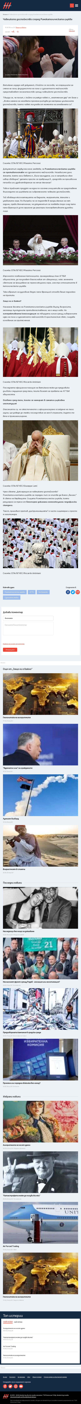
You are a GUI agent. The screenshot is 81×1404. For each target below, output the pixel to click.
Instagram (16, 1386)
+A (12, 31)
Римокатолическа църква (15, 592)
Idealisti (6, 1396)
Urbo (28, 1377)
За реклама (21, 1377)
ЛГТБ (32, 592)
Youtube (21, 1386)
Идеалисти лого (7, 5)
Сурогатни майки (12, 597)
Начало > (6, 14)
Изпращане (10, 650)
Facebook (5, 1386)
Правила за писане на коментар (14, 644)
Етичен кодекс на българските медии (55, 1377)
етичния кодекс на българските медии (23, 1397)
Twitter (10, 1386)
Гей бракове (43, 592)
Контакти (12, 1377)
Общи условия (36, 1377)
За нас (5, 1377)
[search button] (72, 6)
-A (17, 31)
